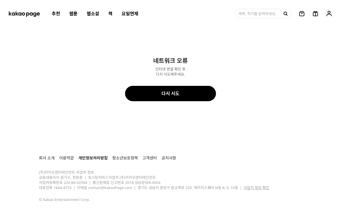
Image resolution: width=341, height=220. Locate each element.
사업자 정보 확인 (256, 187)
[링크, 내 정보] (329, 13)
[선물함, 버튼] (315, 13)
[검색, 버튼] (285, 13)
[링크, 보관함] (301, 13)
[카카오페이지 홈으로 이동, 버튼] (24, 13)
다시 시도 (170, 93)
